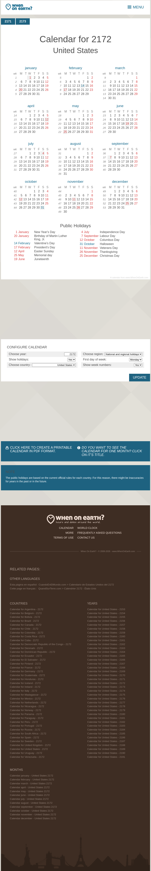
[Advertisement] (75, 309)
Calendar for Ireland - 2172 (25, 686)
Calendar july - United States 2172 (29, 799)
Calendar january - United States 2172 (31, 775)
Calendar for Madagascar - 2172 (28, 694)
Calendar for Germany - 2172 (26, 671)
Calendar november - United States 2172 (33, 814)
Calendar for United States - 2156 (106, 620)
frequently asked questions (99, 532)
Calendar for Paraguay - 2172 (26, 718)
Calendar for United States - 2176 (106, 698)
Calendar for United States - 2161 (106, 640)
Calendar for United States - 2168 (106, 667)
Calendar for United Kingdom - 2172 (30, 745)
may (75, 106)
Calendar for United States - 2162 (106, 644)
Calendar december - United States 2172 (33, 818)
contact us (86, 537)
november (75, 182)
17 (65, 89)
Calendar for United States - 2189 (106, 749)
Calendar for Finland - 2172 (25, 663)
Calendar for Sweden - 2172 (26, 741)
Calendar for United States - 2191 (106, 757)
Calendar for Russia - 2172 (25, 729)
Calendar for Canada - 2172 (26, 624)
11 (74, 199)
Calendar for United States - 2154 (106, 613)
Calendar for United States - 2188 (106, 745)
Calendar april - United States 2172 (30, 787)
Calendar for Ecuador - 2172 (26, 655)
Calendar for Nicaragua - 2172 (27, 706)
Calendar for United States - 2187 (106, 741)
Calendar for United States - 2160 (106, 636)
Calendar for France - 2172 (25, 667)
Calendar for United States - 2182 (106, 722)
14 (82, 85)
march (120, 68)
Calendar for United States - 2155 (106, 617)
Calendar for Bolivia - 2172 (25, 617)
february (75, 68)
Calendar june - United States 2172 (30, 795)
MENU (136, 7)
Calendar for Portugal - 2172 (26, 725)
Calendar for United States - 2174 (106, 690)
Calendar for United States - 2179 (106, 710)
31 (42, 207)
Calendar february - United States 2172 (32, 779)
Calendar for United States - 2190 (106, 753)
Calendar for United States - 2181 (106, 718)
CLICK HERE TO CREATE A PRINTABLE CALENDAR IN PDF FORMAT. (41, 449)
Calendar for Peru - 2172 (24, 722)
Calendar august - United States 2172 (31, 802)
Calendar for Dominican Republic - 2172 (32, 651)
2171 (8, 21)
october (31, 182)
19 (127, 123)
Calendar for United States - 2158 (106, 628)
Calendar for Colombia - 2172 (26, 632)
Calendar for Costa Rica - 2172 (27, 636)
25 (65, 131)
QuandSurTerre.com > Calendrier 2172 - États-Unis (67, 588)
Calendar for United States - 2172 (29, 749)
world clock (87, 527)
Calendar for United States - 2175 (106, 694)
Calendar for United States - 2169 (106, 671)
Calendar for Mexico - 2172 (25, 698)
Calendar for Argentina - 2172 (26, 609)
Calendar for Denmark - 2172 (26, 648)
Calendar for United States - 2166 (106, 659)
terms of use (64, 537)
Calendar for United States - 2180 (106, 714)
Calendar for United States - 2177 (106, 702)
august (75, 144)
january (31, 68)
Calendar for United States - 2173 (106, 686)
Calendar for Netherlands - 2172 (28, 702)
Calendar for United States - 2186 (106, 737)
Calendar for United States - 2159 (106, 632)
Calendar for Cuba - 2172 (24, 640)
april (31, 106)
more (69, 532)
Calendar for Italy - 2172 (23, 690)
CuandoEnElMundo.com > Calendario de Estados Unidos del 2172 (76, 584)
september (120, 144)
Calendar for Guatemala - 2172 (27, 675)
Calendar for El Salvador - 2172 (27, 659)
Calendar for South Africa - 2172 (28, 733)
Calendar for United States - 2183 (106, 725)
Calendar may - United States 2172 (30, 791)
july (31, 144)
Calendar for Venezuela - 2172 (27, 757)
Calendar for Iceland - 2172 (25, 683)
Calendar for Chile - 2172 (24, 628)
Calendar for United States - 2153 (106, 609)
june (120, 106)
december (120, 182)
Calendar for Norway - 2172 (25, 710)
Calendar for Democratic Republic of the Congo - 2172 (40, 644)
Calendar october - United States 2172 (31, 810)
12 (46, 119)
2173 (22, 21)
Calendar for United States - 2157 (106, 624)
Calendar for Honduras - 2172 (27, 679)
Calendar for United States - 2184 (106, 729)
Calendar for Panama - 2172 (26, 714)
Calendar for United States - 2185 (106, 733)
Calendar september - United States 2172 (33, 806)
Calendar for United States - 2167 (106, 663)
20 (20, 89)
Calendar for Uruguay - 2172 (26, 753)
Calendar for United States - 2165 (106, 655)
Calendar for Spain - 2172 (24, 737)
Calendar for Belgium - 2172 (26, 613)
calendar (66, 527)
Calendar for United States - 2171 (106, 679)
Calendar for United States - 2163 (106, 648)
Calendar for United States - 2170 (106, 675)
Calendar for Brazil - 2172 (24, 620)
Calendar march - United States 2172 (31, 783)
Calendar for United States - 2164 (106, 651)
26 (78, 207)
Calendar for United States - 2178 (106, 706)
